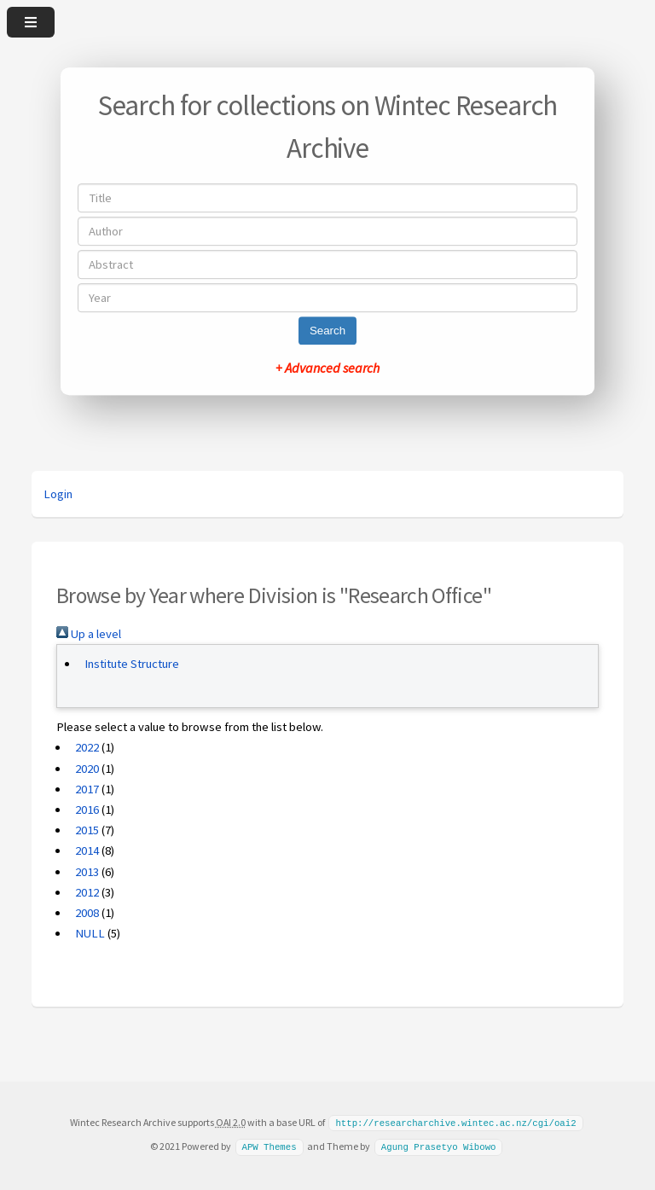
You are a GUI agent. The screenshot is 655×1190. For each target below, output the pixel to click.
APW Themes (268, 1146)
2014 (87, 850)
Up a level (88, 633)
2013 (87, 871)
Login (57, 494)
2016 (87, 809)
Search (327, 330)
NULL (90, 933)
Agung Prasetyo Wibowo (438, 1146)
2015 (87, 830)
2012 (87, 892)
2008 (87, 912)
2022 (87, 747)
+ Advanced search (327, 367)
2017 (87, 789)
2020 (87, 768)
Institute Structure (131, 663)
